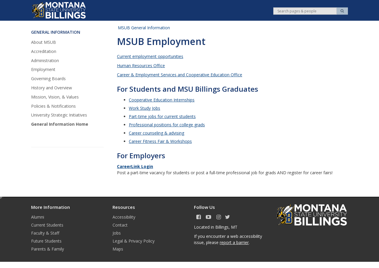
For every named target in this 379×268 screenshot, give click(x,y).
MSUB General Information (144, 27)
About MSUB (43, 42)
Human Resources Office (141, 65)
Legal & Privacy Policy (134, 241)
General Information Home (59, 124)
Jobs (117, 233)
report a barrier (234, 242)
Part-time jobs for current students (162, 116)
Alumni (37, 217)
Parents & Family (47, 249)
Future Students (46, 241)
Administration (45, 60)
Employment (43, 69)
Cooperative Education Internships (162, 100)
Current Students (47, 225)
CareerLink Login (135, 166)
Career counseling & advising (156, 133)
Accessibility (124, 217)
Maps (118, 249)
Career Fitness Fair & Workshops (160, 141)
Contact (120, 225)
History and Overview (51, 88)
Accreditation (43, 51)
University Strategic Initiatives (59, 115)
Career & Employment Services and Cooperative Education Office (179, 75)
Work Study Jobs (144, 108)
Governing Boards (48, 78)
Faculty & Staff (45, 233)
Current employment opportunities (150, 56)
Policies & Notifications (53, 106)
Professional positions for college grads (167, 124)
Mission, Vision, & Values (55, 97)
